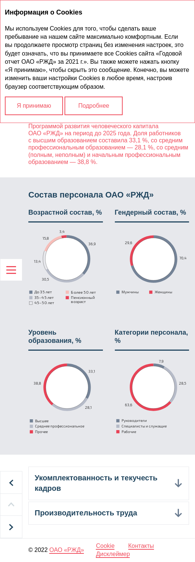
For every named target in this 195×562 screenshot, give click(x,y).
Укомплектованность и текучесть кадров (96, 483)
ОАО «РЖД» (66, 550)
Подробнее (93, 105)
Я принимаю (34, 105)
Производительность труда (86, 513)
